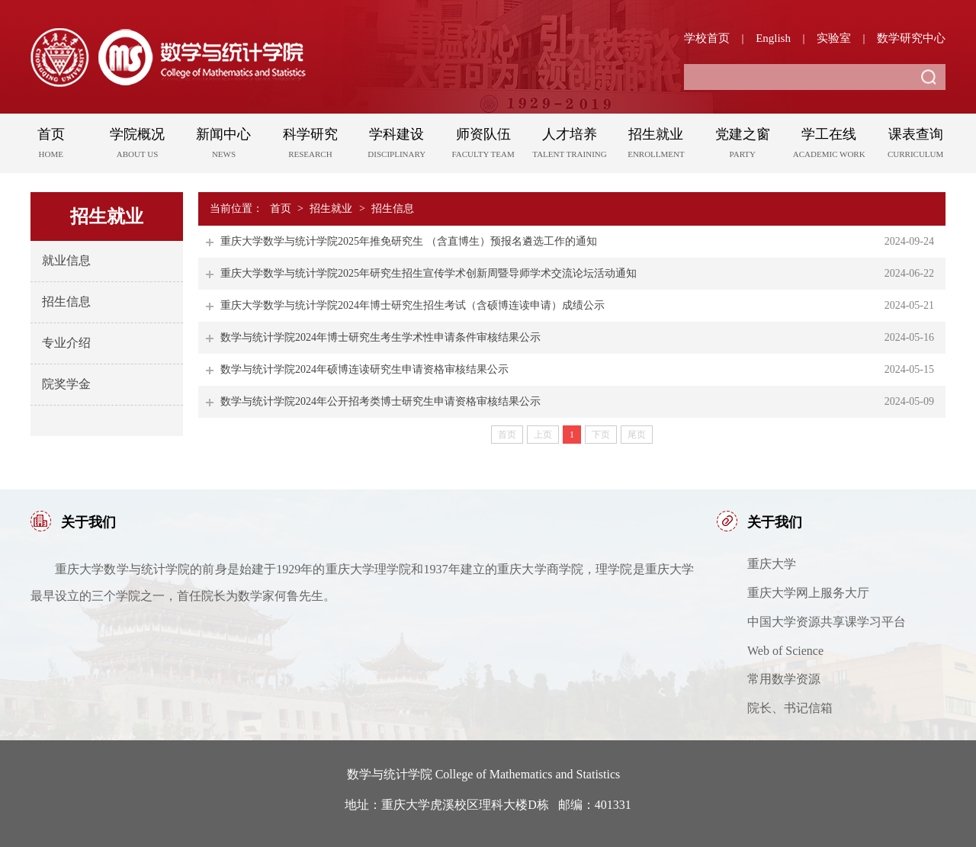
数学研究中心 (911, 38)
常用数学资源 (783, 678)
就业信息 (66, 260)
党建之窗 (742, 146)
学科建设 (397, 146)
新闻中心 (224, 146)
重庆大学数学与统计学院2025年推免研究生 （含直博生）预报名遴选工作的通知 (408, 241)
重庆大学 (771, 563)
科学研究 (310, 146)
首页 (51, 146)
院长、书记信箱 (790, 707)
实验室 (834, 38)
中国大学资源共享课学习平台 (826, 621)
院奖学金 (66, 383)
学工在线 (829, 146)
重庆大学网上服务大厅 (808, 592)
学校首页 (707, 38)
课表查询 (915, 146)
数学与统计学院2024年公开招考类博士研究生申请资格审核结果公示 (380, 401)
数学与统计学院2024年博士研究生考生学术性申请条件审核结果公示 (380, 337)
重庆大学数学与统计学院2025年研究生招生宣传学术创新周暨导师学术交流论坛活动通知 (428, 273)
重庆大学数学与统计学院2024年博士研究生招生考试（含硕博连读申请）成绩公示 (412, 305)
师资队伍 (483, 146)
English (773, 38)
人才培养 (569, 146)
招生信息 (66, 301)
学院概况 (137, 146)
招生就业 (656, 146)
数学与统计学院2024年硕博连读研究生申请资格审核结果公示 (364, 369)
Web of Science (785, 650)
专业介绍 (66, 342)
